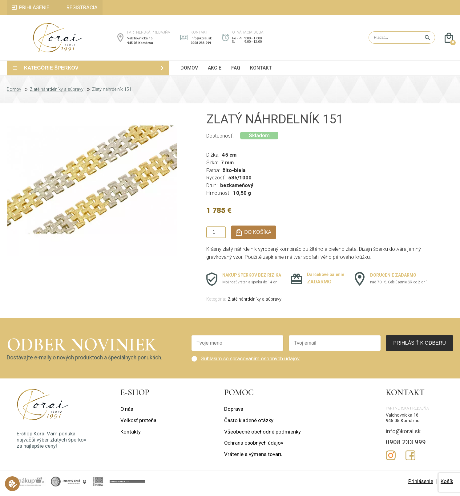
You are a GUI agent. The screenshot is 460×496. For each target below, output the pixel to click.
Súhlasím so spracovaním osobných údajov (250, 362)
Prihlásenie (420, 485)
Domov (14, 93)
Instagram (391, 459)
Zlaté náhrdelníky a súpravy (56, 93)
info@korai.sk (201, 40)
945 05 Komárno (140, 45)
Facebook (410, 459)
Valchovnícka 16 (139, 40)
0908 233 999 (201, 45)
